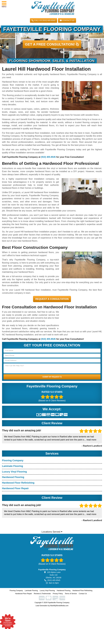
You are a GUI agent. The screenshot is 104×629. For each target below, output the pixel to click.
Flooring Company (12, 460)
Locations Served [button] (52, 531)
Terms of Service (71, 594)
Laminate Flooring (12, 466)
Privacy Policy (58, 594)
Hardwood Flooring (13, 477)
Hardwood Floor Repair (15, 488)
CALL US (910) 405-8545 (43, 20)
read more (91, 440)
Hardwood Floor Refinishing (18, 482)
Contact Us (67, 20)
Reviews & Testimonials (42, 594)
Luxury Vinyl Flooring (14, 471)
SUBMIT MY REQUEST (52, 377)
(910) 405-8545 (48, 157)
